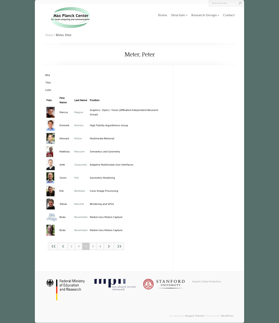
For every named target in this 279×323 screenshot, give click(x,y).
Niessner (79, 151)
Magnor (78, 112)
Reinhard (79, 190)
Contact (229, 15)
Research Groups (204, 15)
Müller (78, 138)
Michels (78, 125)
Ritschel (79, 204)
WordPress (227, 315)
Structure (178, 15)
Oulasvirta (80, 164)
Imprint (196, 281)
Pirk (76, 177)
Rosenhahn (81, 217)
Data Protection (211, 281)
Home (162, 15)
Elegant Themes (194, 315)
